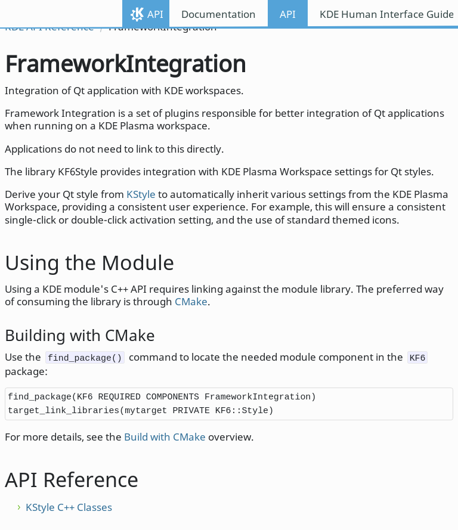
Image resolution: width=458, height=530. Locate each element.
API (155, 14)
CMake (191, 301)
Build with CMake (165, 437)
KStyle (141, 194)
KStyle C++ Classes (69, 507)
